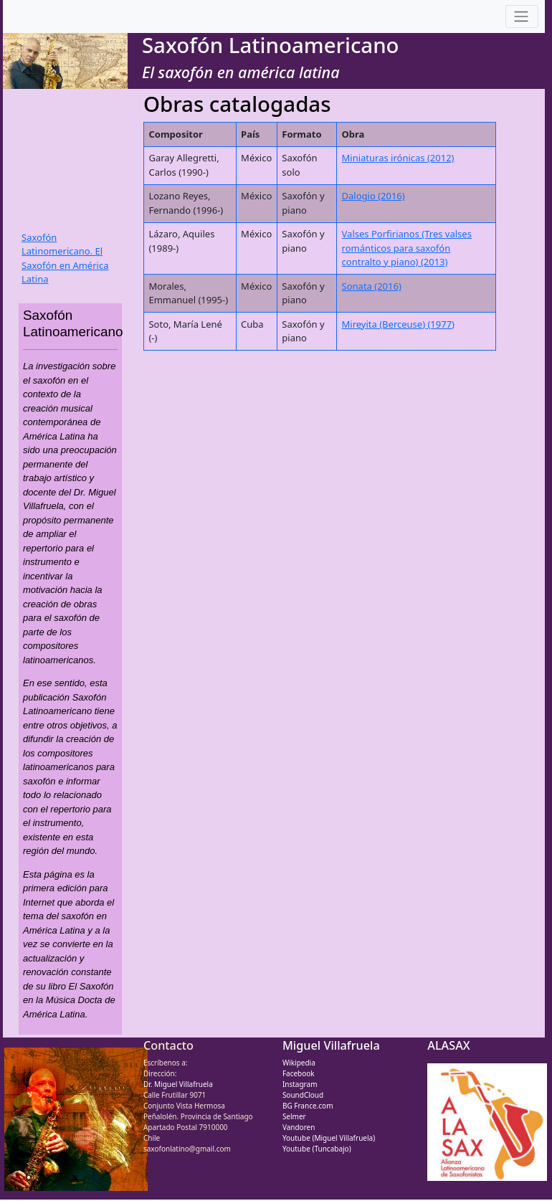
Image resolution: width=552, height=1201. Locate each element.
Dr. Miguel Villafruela (178, 1084)
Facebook (298, 1073)
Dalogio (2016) (373, 195)
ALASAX (448, 1045)
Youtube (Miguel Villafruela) (328, 1138)
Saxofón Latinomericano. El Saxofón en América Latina (65, 258)
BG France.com (307, 1106)
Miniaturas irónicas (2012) (398, 157)
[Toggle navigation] (521, 17)
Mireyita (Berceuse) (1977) (398, 324)
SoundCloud (302, 1095)
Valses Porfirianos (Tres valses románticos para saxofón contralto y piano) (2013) (407, 247)
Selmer (294, 1116)
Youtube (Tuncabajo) (316, 1149)
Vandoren (298, 1127)
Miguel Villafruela (331, 1045)
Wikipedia (298, 1063)
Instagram (300, 1084)
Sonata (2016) (371, 286)
